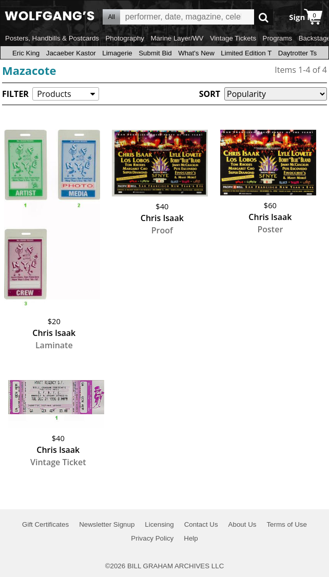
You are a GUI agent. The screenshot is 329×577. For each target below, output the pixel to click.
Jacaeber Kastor (71, 53)
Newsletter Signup (106, 524)
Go (263, 17)
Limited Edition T (246, 53)
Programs (278, 38)
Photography (124, 38)
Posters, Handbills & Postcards (52, 38)
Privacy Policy (152, 538)
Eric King (26, 53)
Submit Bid (155, 53)
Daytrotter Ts (297, 53)
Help (191, 538)
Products (54, 94)
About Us (242, 524)
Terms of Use (286, 524)
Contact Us (201, 524)
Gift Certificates (45, 524)
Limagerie (117, 53)
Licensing (159, 524)
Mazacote (29, 70)
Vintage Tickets (233, 38)
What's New (196, 53)
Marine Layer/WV (176, 38)
